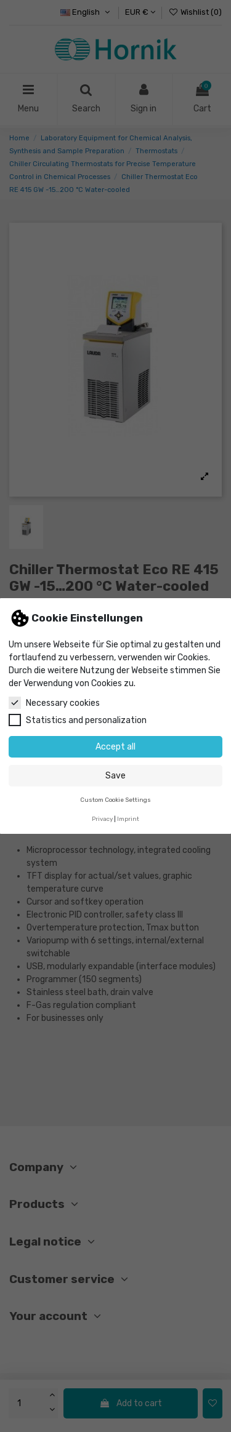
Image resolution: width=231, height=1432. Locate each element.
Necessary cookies (54, 703)
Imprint (128, 818)
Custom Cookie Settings (115, 799)
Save (115, 775)
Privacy (102, 818)
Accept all (115, 747)
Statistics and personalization (78, 720)
